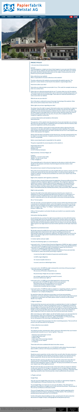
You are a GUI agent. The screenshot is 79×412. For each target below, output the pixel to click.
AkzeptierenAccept (73, 409)
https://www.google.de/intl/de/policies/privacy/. (57, 397)
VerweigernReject (61, 409)
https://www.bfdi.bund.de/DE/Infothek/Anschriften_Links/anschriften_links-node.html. (54, 187)
